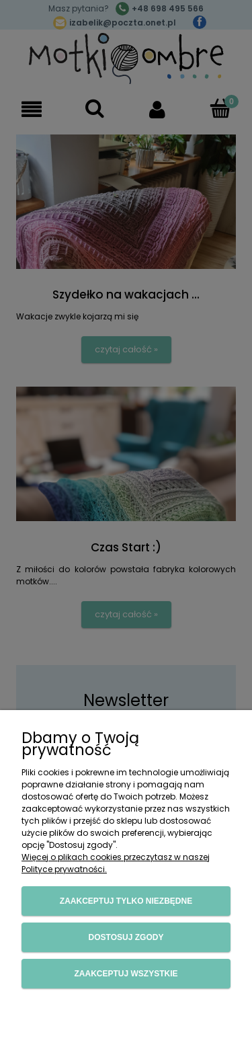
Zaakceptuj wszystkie (125, 973)
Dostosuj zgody (126, 937)
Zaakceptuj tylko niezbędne (126, 901)
